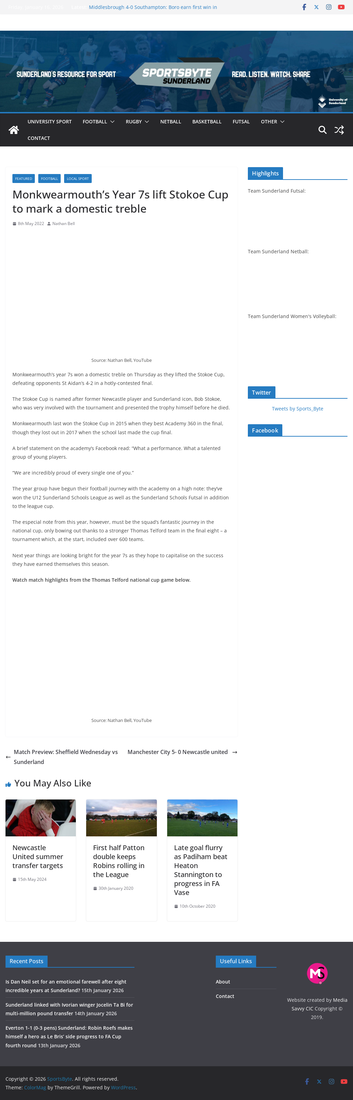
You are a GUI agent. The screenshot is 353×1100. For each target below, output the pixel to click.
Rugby (134, 121)
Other (269, 121)
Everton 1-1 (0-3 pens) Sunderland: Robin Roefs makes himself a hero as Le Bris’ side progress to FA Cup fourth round (69, 1036)
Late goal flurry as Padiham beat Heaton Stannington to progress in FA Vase (201, 870)
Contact (39, 138)
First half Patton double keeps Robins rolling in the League (118, 861)
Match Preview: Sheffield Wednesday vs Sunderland (62, 757)
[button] (111, 121)
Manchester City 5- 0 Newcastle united (183, 752)
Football (95, 121)
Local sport (78, 178)
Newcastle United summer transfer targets (37, 856)
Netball (170, 121)
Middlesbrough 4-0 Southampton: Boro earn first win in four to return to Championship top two (153, 10)
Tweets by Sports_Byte (297, 408)
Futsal (241, 121)
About (223, 981)
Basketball (207, 121)
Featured (23, 178)
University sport (50, 121)
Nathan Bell (63, 223)
